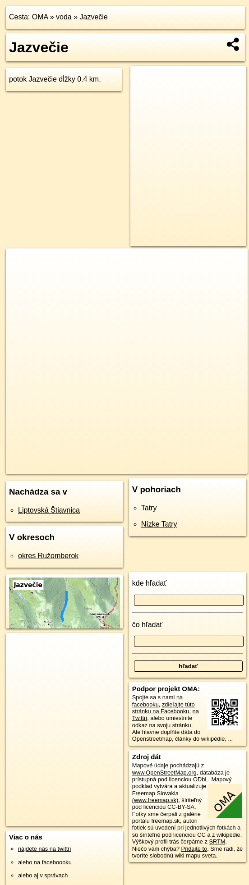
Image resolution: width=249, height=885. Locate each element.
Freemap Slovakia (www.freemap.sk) (155, 796)
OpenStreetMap (100, 466)
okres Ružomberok (48, 555)
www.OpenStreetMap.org (164, 772)
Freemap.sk (147, 466)
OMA (40, 17)
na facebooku (157, 700)
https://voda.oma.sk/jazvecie (211, 466)
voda (64, 17)
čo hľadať (147, 624)
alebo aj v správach (43, 875)
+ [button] (21, 264)
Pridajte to (194, 848)
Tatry (149, 508)
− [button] (21, 277)
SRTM (217, 841)
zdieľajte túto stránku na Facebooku (163, 708)
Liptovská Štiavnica (49, 510)
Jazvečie (94, 17)
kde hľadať (149, 583)
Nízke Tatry (159, 524)
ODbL (200, 779)
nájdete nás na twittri (44, 848)
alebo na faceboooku (45, 862)
